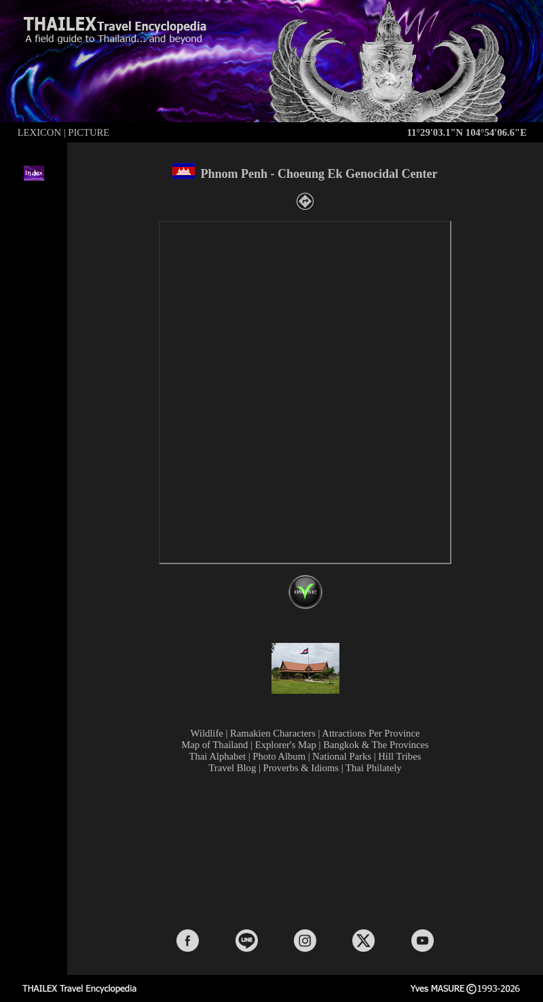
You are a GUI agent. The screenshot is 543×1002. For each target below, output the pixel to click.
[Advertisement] (307, 850)
